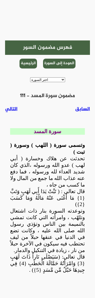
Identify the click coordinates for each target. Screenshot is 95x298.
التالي (11, 109)
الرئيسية (28, 63)
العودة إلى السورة (59, 63)
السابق (82, 109)
